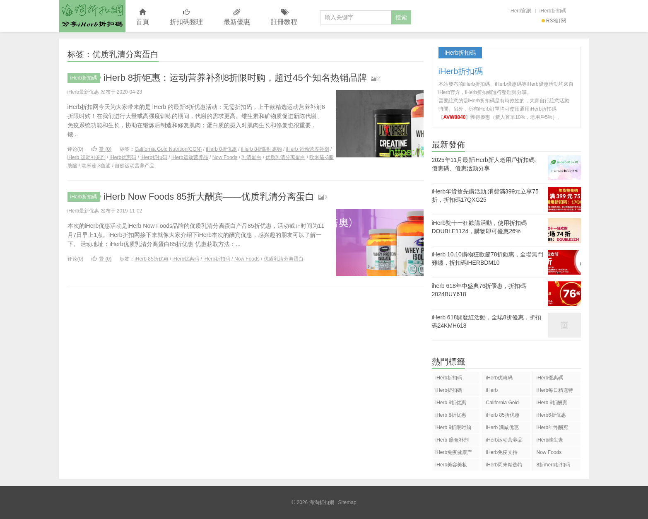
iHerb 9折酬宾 (551, 403)
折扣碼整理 (186, 17)
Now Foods (225, 157)
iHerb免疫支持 (502, 452)
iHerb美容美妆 (451, 465)
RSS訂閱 (554, 21)
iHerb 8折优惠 (221, 149)
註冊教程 (284, 17)
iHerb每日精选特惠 (554, 391)
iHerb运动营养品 (189, 157)
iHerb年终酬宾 (552, 427)
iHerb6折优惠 (551, 415)
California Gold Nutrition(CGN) (168, 149)
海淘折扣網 (92, 16)
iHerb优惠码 (123, 157)
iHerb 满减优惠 (502, 427)
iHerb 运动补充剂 (86, 157)
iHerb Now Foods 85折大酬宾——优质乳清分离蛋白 (209, 196)
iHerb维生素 (549, 440)
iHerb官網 (520, 11)
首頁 (142, 17)
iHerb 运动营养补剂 (307, 149)
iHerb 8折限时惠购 (261, 149)
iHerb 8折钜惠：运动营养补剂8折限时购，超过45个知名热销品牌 (235, 77)
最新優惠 (237, 17)
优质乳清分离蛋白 (285, 157)
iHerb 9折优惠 (451, 403)
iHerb (492, 390)
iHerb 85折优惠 (151, 259)
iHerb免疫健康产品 (454, 453)
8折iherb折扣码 (553, 465)
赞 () (101, 149)
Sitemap (347, 502)
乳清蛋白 (251, 157)
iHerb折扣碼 (553, 11)
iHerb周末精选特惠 (504, 466)
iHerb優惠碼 (549, 378)
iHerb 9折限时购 (454, 427)
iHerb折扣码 (153, 157)
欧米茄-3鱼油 (96, 166)
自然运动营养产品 (134, 166)
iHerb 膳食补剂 (452, 440)
